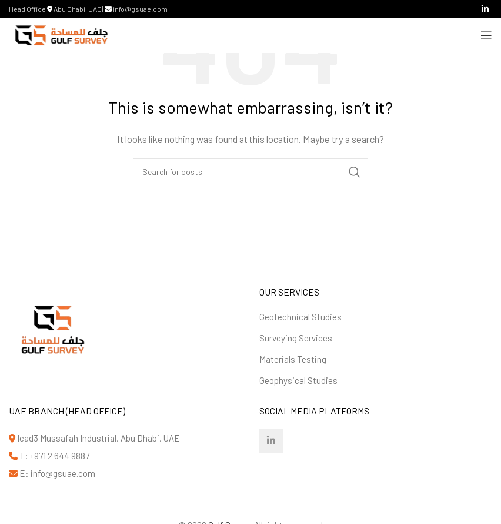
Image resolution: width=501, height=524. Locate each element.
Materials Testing (292, 359)
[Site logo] (61, 34)
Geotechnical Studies (300, 316)
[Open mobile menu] (486, 35)
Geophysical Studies (298, 380)
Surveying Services (295, 338)
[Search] (250, 171)
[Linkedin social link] (485, 9)
